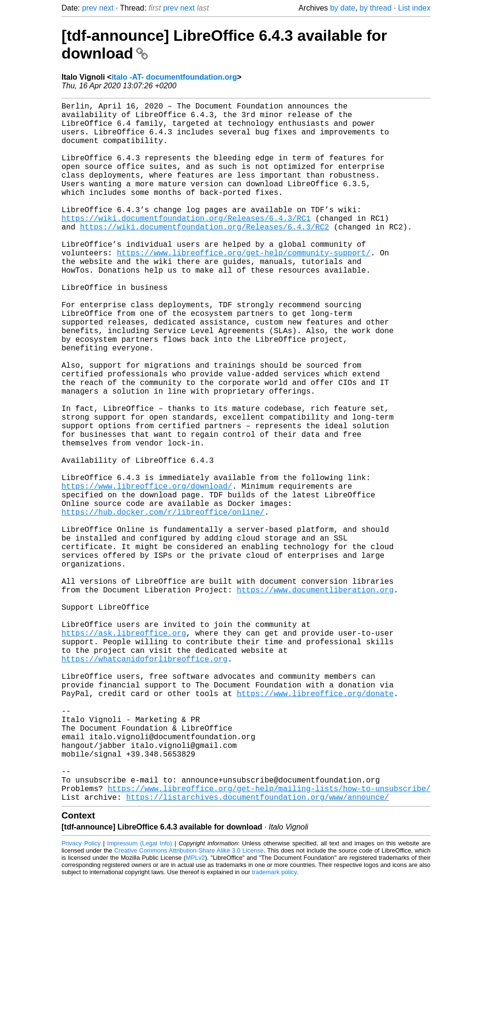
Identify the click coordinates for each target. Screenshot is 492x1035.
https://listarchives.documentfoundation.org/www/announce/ (257, 952)
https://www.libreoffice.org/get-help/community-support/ (243, 287)
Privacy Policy (81, 998)
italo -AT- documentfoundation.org (174, 77)
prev (89, 8)
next (106, 8)
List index (414, 8)
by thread (375, 8)
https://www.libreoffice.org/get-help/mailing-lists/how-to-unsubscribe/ (269, 942)
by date (342, 8)
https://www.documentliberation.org (315, 699)
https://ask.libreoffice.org (124, 751)
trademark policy (274, 1027)
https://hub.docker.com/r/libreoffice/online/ (163, 604)
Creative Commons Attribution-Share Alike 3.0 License (189, 1006)
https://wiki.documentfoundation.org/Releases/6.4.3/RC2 (204, 255)
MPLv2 (195, 1013)
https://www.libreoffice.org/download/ (147, 572)
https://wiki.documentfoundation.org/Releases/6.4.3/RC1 (186, 245)
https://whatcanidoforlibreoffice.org (145, 783)
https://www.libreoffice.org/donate (315, 825)
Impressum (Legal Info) (139, 998)
